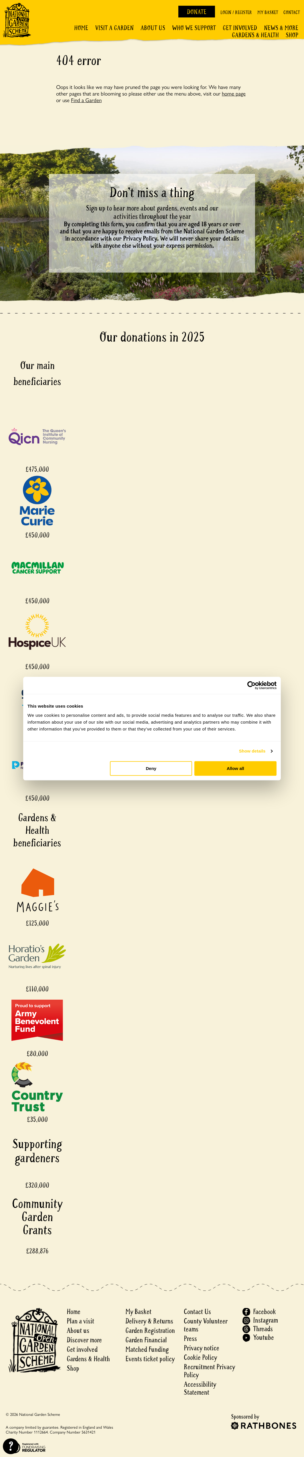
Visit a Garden (114, 28)
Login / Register (236, 12)
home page (234, 93)
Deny (151, 768)
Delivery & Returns (149, 1321)
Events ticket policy (150, 1359)
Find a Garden (86, 100)
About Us (153, 28)
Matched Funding (147, 1349)
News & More (281, 28)
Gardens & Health (255, 35)
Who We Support (194, 28)
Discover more (84, 1340)
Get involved (240, 28)
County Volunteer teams (206, 1325)
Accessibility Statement (200, 1388)
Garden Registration (150, 1330)
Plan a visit (80, 1321)
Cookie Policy (200, 1357)
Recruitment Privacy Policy (209, 1371)
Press (190, 1338)
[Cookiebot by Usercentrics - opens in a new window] (251, 685)
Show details (252, 751)
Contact (291, 12)
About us (78, 1330)
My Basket (267, 12)
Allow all (235, 768)
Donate (196, 12)
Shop (292, 35)
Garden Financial (146, 1340)
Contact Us (197, 1311)
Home (81, 28)
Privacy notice (201, 1348)
